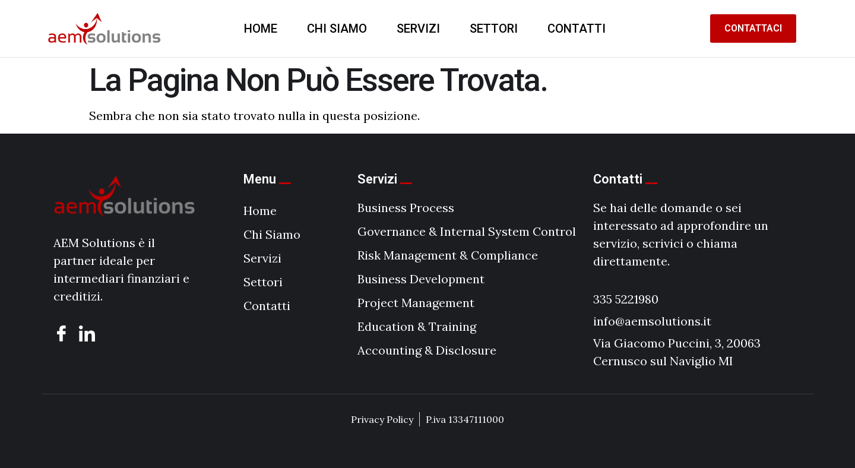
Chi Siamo (337, 28)
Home (260, 28)
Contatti (576, 28)
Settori (494, 28)
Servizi (418, 28)
